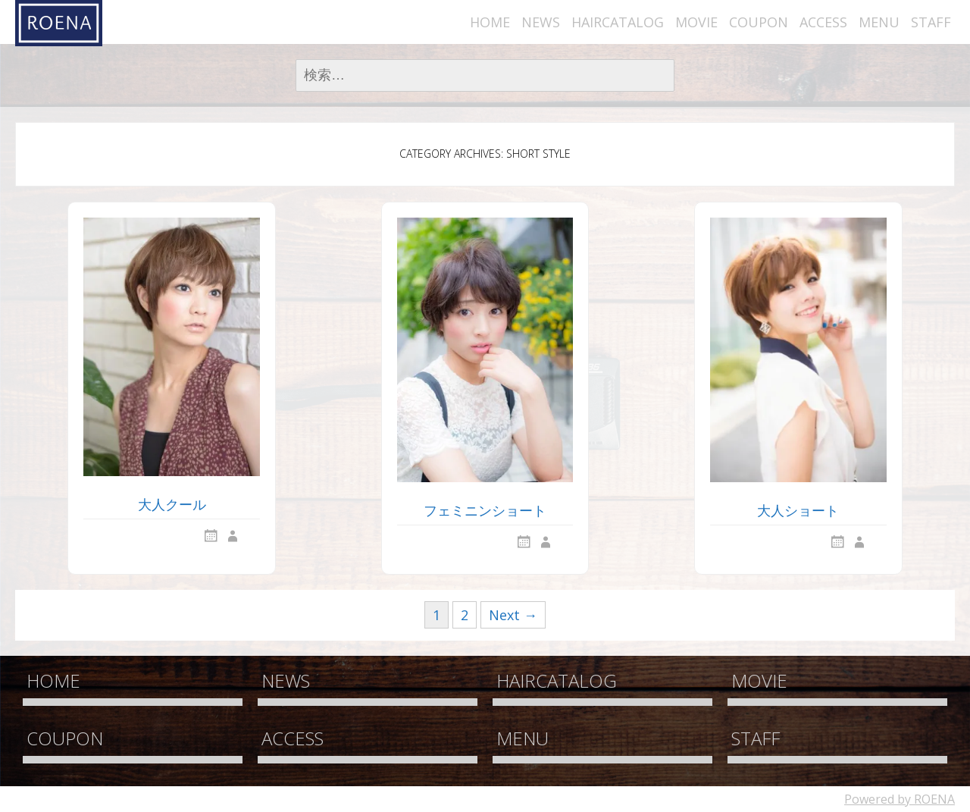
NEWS (540, 22)
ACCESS (823, 22)
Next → (513, 615)
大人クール (172, 504)
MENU (879, 22)
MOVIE (696, 22)
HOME (490, 22)
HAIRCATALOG (617, 22)
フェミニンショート (485, 510)
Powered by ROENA (899, 799)
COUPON (758, 22)
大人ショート (798, 510)
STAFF (931, 22)
